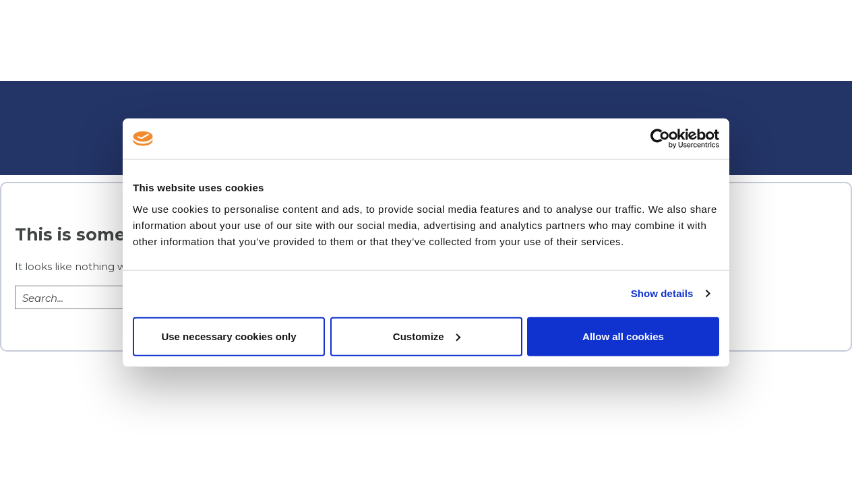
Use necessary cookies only (228, 336)
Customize (426, 336)
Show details (662, 293)
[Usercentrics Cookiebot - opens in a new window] (660, 139)
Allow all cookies (623, 336)
